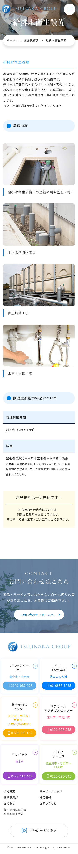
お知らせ (9, 803)
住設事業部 (31, 40)
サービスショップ (51, 791)
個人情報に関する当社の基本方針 (15, 811)
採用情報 (45, 797)
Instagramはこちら (38, 830)
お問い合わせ (48, 803)
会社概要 (9, 791)
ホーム (11, 40)
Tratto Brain (63, 847)
